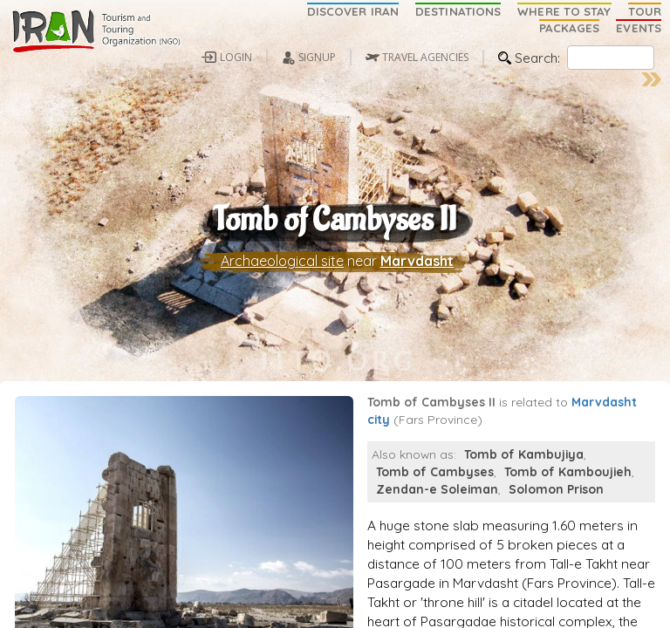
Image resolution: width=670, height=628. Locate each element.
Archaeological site (282, 267)
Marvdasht (417, 267)
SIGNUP (317, 57)
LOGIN (236, 57)
